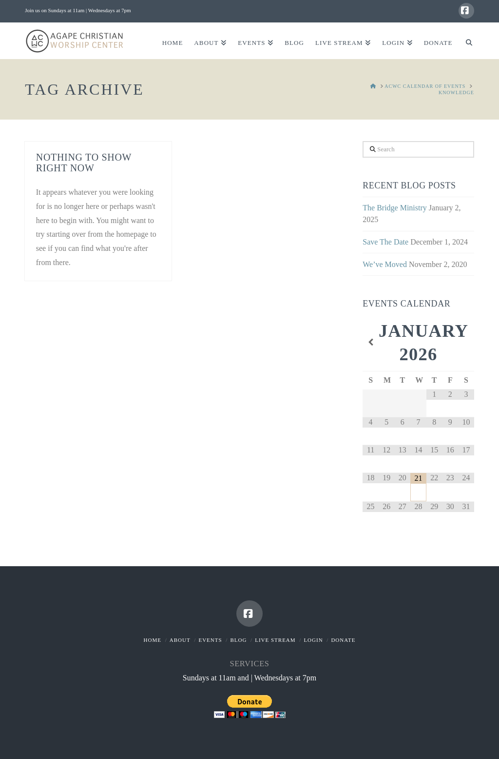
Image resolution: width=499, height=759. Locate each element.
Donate (343, 640)
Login (313, 640)
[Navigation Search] (466, 40)
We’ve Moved (385, 264)
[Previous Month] (371, 342)
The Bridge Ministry (395, 208)
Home (152, 640)
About (180, 640)
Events (210, 640)
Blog (238, 640)
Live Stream (275, 640)
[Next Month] (466, 342)
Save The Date (385, 242)
